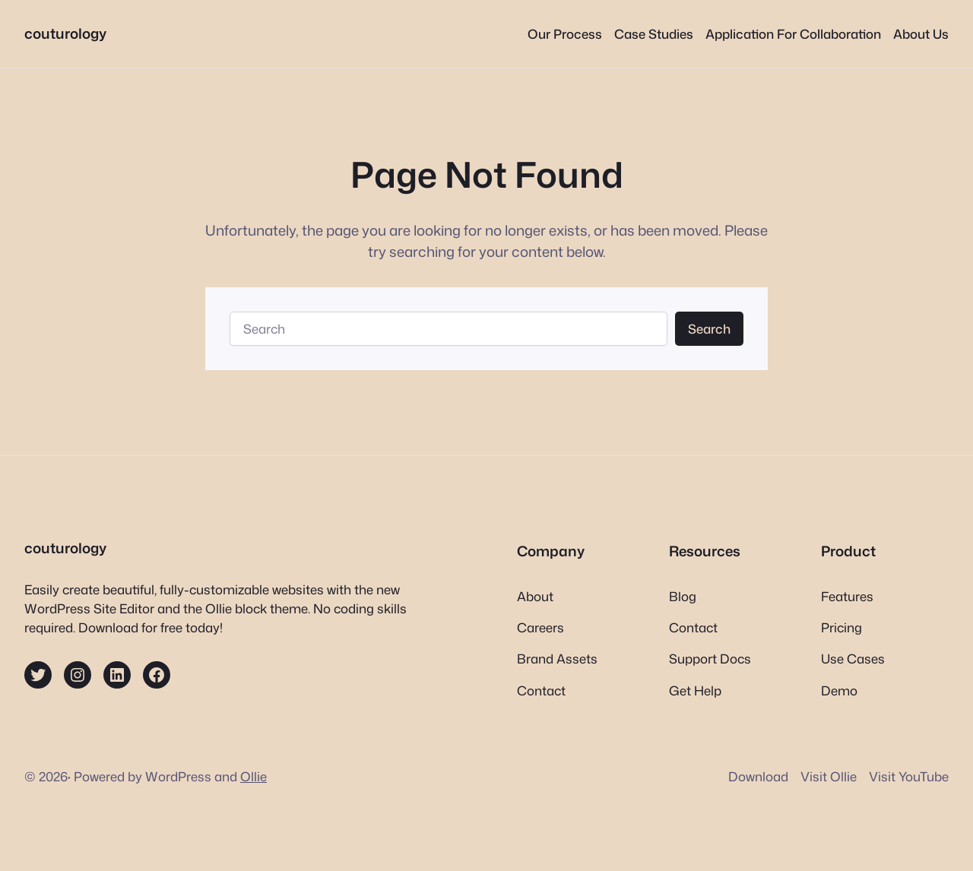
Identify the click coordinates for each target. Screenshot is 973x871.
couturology (65, 33)
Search (709, 328)
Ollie (253, 776)
